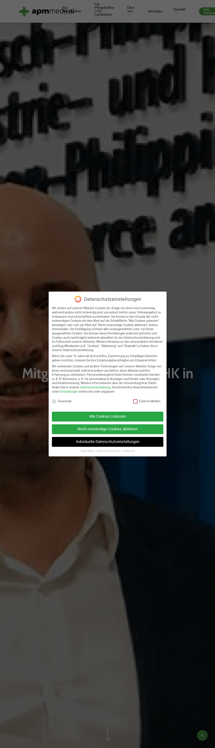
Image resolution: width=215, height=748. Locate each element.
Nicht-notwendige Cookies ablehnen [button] (108, 427)
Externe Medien (146, 400)
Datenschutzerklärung (95, 385)
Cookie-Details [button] (88, 449)
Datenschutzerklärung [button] (109, 449)
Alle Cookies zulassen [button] (107, 415)
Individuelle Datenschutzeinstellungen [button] (107, 440)
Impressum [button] (129, 449)
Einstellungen (69, 390)
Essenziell (61, 400)
